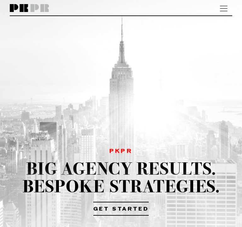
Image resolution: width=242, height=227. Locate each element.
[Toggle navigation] (223, 9)
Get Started (121, 209)
